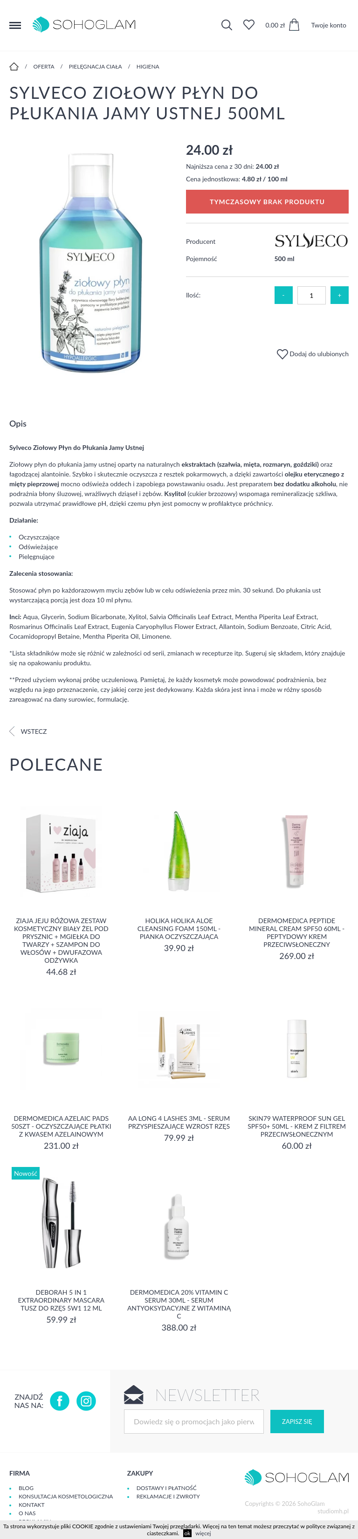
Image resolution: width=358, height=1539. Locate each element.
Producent (200, 241)
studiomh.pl (333, 1511)
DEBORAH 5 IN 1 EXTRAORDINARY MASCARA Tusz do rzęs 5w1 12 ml (61, 1300)
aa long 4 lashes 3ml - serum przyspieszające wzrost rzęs (179, 1122)
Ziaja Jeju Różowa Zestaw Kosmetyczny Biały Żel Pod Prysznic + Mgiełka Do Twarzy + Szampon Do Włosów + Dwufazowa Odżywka (61, 940)
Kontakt (32, 1504)
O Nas (27, 1513)
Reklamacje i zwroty (168, 1496)
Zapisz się (297, 1421)
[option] (90, 259)
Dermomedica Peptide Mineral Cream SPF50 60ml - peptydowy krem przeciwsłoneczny (296, 932)
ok (188, 1533)
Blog (26, 1487)
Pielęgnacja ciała (95, 66)
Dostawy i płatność (167, 1487)
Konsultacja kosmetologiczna (66, 1496)
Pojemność (201, 258)
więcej (203, 1533)
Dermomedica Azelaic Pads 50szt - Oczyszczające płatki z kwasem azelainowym (61, 1126)
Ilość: (193, 295)
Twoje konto (328, 25)
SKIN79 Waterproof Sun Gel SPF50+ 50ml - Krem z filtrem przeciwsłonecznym (297, 1126)
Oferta (44, 66)
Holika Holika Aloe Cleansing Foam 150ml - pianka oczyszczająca (179, 928)
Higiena (148, 66)
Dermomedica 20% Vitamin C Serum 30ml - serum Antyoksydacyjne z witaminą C (179, 1304)
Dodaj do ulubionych (313, 354)
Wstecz (28, 731)
